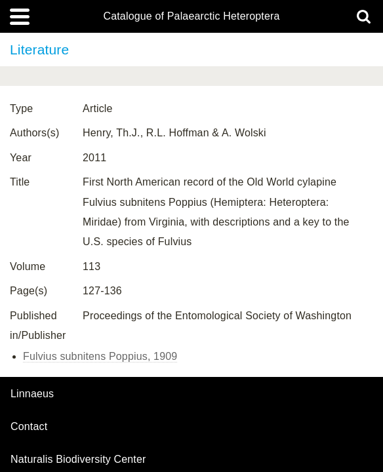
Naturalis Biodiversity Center (78, 459)
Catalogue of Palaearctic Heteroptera (191, 16)
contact (28, 426)
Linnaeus (32, 394)
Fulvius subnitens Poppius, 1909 (100, 356)
